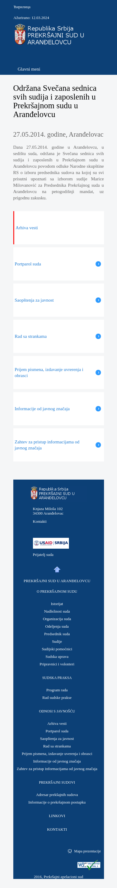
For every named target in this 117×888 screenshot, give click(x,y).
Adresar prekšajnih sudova (57, 794)
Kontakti (40, 521)
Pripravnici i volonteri (57, 664)
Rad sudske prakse (57, 697)
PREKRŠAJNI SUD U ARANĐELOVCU (57, 581)
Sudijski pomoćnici (57, 649)
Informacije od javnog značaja (57, 761)
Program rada (56, 690)
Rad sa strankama (57, 746)
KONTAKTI (57, 829)
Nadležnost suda (57, 611)
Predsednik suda (57, 634)
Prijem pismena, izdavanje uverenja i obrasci (57, 753)
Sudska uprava (56, 656)
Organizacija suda (57, 619)
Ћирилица (22, 7)
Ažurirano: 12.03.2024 (31, 17)
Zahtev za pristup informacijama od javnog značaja (57, 768)
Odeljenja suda (57, 626)
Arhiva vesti (57, 723)
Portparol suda (57, 731)
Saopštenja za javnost (57, 738)
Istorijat (57, 603)
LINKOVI (57, 815)
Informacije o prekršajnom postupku (57, 802)
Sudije (57, 641)
